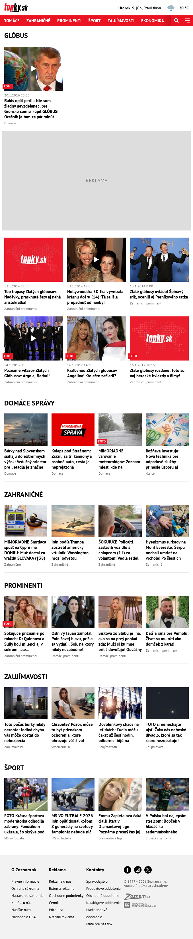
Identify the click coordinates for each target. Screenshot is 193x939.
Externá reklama (61, 888)
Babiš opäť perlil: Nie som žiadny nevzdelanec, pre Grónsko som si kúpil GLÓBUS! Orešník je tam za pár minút (31, 109)
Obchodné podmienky (66, 895)
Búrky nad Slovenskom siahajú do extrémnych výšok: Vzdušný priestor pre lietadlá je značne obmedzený (25, 459)
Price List (56, 909)
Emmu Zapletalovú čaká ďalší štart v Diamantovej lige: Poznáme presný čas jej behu (119, 824)
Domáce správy (29, 403)
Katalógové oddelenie (103, 902)
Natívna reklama (61, 917)
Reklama (57, 869)
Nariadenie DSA (23, 917)
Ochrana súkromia (25, 888)
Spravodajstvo (97, 881)
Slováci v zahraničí (159, 838)
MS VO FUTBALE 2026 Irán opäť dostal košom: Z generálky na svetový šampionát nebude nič (72, 824)
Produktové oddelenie (103, 888)
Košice (150, 473)
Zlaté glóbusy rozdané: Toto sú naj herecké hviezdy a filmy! (157, 373)
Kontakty (95, 869)
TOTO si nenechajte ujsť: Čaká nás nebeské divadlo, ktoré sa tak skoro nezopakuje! (166, 732)
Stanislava (152, 8)
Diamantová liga (110, 838)
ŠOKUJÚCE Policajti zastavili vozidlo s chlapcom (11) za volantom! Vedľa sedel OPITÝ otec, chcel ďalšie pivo (118, 550)
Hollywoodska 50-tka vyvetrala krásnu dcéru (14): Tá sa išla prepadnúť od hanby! (95, 297)
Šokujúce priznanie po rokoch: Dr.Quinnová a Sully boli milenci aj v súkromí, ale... (24, 641)
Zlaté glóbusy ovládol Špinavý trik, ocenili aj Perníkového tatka (159, 294)
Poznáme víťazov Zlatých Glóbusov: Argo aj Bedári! (27, 373)
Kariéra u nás (21, 902)
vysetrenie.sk (61, 747)
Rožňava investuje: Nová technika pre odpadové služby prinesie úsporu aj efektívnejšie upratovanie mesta (162, 459)
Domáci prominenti (65, 656)
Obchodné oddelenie (102, 895)
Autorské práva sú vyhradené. (146, 885)
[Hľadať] (176, 20)
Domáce (11, 20)
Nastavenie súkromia (27, 895)
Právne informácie (25, 881)
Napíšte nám (21, 909)
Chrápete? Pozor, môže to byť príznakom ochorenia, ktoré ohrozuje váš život (72, 732)
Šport (94, 20)
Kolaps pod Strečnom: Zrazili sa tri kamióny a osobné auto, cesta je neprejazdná (72, 459)
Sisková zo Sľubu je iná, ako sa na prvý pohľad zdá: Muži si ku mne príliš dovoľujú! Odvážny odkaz (119, 641)
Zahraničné (38, 20)
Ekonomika (152, 20)
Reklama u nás (60, 881)
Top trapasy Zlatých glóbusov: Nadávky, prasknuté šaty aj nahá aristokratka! (32, 297)
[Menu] (187, 20)
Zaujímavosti (121, 20)
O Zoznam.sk (23, 869)
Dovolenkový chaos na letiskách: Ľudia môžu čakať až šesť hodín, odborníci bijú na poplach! (118, 732)
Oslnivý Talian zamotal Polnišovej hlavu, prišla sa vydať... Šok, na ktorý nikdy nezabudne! (72, 641)
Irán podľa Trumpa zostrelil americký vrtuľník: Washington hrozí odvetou (70, 550)
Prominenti (69, 20)
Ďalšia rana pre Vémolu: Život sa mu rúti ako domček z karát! (167, 639)
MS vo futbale (14, 838)
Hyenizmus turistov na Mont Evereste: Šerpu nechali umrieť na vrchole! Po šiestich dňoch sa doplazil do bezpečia (166, 550)
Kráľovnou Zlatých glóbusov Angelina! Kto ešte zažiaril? (92, 373)
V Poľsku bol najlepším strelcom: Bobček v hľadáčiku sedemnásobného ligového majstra (166, 824)
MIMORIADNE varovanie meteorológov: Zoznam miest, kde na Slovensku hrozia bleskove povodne (119, 459)
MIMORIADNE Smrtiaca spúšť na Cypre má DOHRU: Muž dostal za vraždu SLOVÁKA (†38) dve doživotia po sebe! (25, 550)
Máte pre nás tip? (99, 924)
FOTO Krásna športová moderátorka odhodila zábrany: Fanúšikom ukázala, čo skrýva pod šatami (24, 824)
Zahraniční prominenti (20, 308)
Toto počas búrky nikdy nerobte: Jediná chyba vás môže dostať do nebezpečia (24, 732)
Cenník (54, 902)
